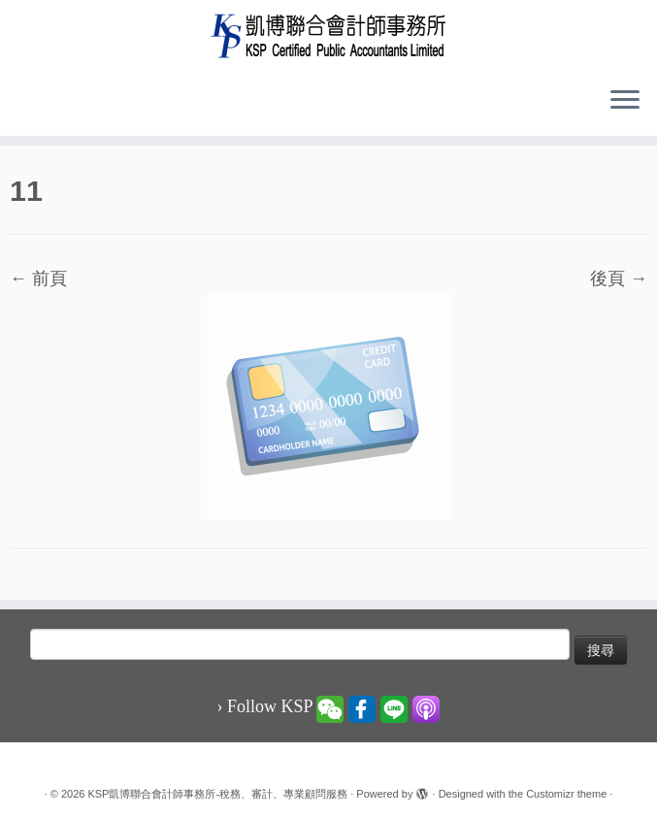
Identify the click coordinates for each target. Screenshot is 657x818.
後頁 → (618, 278)
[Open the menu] (625, 100)
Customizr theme (566, 794)
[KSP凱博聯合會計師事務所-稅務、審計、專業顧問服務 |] (328, 35)
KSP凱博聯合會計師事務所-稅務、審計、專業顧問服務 (217, 794)
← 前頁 (38, 278)
